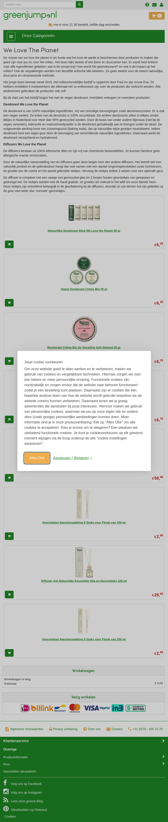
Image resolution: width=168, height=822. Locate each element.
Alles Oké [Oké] (37, 458)
